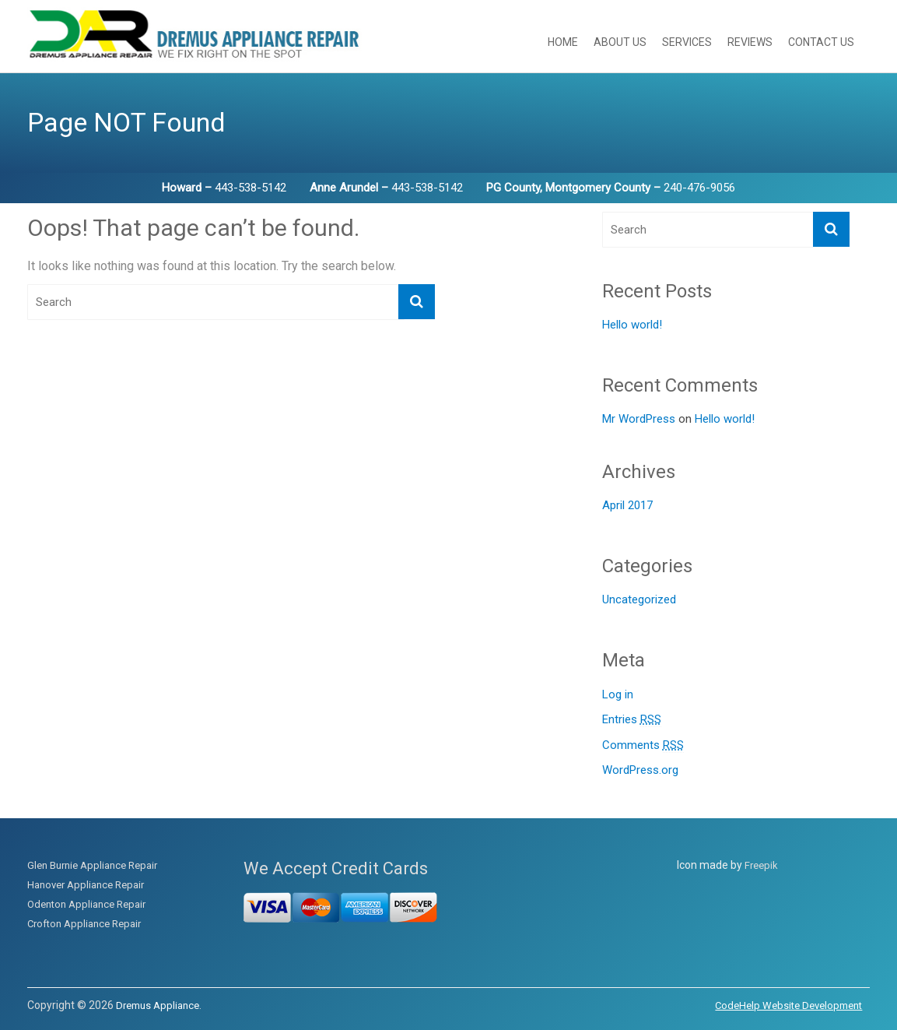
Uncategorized (639, 599)
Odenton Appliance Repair (86, 904)
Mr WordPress (638, 419)
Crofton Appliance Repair (84, 924)
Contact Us (821, 42)
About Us (620, 42)
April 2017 (627, 505)
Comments (643, 745)
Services (687, 42)
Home (563, 42)
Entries (631, 719)
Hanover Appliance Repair (85, 885)
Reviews (750, 42)
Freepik (761, 865)
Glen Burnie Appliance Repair (92, 865)
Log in (617, 694)
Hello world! (632, 325)
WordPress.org (640, 770)
